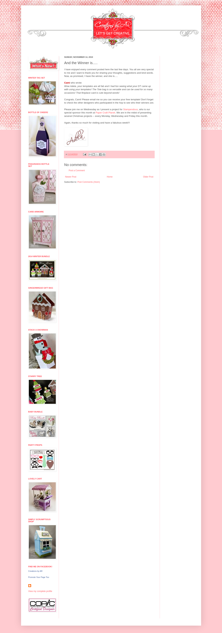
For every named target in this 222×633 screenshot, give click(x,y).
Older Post (148, 177)
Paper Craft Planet (105, 112)
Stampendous (130, 109)
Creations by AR (35, 571)
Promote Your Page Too (38, 577)
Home (110, 177)
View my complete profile (40, 591)
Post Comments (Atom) (88, 182)
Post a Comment (77, 170)
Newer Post (70, 177)
